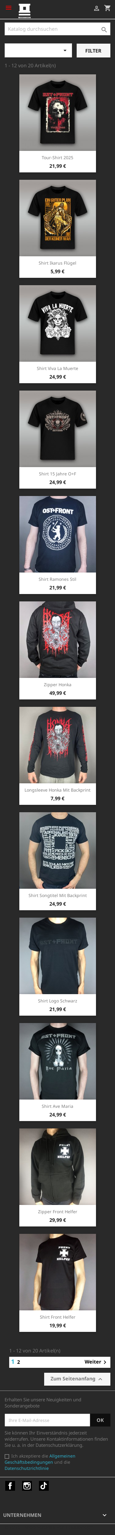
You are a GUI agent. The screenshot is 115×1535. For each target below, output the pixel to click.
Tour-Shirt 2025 (57, 157)
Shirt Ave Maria (57, 1106)
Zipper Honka (57, 684)
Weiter (97, 1362)
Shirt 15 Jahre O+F (57, 474)
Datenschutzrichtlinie (27, 1468)
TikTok (44, 1486)
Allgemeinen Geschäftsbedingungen (40, 1459)
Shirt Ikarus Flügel (57, 263)
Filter (93, 50)
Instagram (27, 1486)
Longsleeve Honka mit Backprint (57, 790)
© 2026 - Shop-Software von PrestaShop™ (49, 1527)
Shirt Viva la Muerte (57, 368)
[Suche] (57, 28)
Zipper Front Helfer (57, 1211)
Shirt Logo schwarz (57, 1001)
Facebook (10, 1486)
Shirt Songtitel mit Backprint (58, 895)
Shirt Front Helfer (57, 1317)
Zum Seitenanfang (77, 1379)
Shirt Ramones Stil (57, 579)
